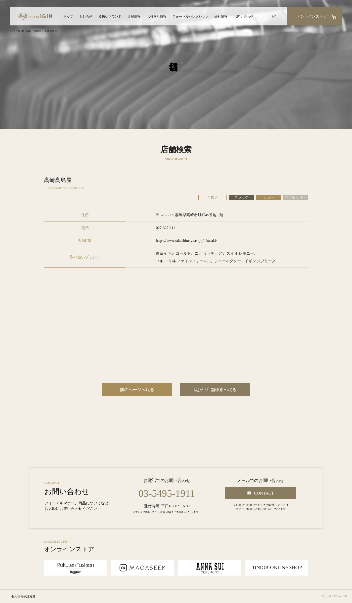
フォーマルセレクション (190, 16)
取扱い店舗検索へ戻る (215, 389)
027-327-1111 (166, 228)
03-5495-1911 (167, 493)
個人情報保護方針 (23, 596)
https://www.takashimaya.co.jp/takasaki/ (186, 241)
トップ (68, 16)
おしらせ (86, 16)
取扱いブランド (110, 16)
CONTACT (264, 493)
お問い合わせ (243, 16)
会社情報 (221, 16)
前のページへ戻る (137, 389)
